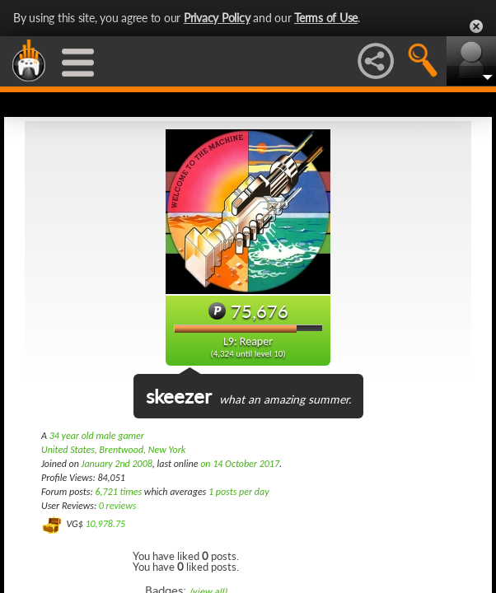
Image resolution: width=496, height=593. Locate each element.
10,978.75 (105, 524)
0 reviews (118, 505)
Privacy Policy (217, 18)
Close (476, 26)
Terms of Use (326, 18)
